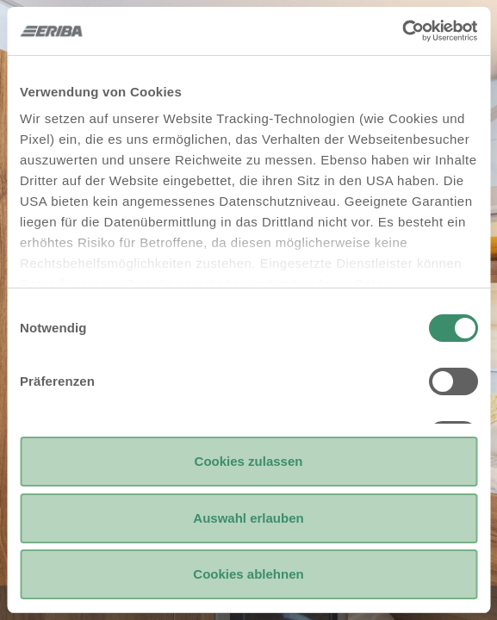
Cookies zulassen (249, 461)
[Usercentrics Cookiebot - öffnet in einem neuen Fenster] (401, 31)
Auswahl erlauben (248, 518)
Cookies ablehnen (248, 574)
